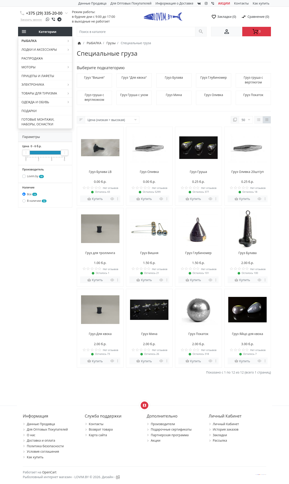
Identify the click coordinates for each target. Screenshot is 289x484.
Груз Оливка (213, 95)
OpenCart (49, 472)
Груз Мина (174, 95)
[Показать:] (246, 120)
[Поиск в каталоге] (136, 32)
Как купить (261, 3)
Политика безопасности (45, 446)
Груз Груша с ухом (134, 95)
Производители (163, 424)
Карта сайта (98, 435)
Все (32, 194)
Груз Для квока (100, 334)
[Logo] (163, 16)
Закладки (220, 435)
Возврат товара (101, 429)
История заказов (225, 429)
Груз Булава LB (100, 172)
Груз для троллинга (100, 253)
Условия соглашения (43, 451)
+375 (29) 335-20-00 (44, 13)
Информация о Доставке (174, 3)
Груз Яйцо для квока (247, 334)
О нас (31, 435)
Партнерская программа (170, 435)
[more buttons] (117, 198)
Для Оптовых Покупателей (130, 3)
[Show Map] (144, 405)
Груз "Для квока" (134, 77)
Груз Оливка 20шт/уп (247, 172)
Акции (156, 440)
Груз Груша (198, 172)
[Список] (258, 120)
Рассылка (220, 440)
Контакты (241, 3)
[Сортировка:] (112, 120)
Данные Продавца (92, 3)
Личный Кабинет (226, 424)
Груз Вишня (149, 253)
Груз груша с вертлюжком (94, 97)
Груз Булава (174, 77)
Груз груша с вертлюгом (253, 79)
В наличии (37, 201)
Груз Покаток (253, 95)
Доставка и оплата (41, 440)
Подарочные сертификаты (171, 429)
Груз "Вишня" (94, 77)
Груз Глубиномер (213, 77)
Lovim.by (35, 176)
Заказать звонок (31, 19)
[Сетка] (267, 120)
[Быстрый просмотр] (112, 198)
